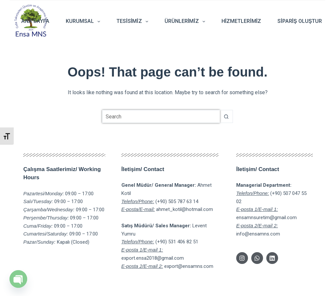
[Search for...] (161, 116)
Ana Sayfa (35, 21)
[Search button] (226, 116)
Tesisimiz (133, 22)
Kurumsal (84, 22)
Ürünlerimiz (186, 22)
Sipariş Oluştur (299, 21)
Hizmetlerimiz (241, 21)
